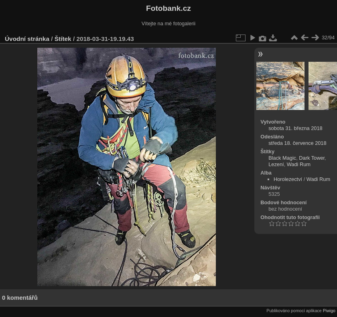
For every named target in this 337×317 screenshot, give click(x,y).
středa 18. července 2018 (297, 143)
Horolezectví (288, 179)
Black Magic (282, 158)
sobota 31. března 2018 (295, 128)
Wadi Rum (299, 164)
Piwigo (329, 310)
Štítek (63, 38)
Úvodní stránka (27, 38)
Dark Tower (312, 158)
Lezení (276, 164)
